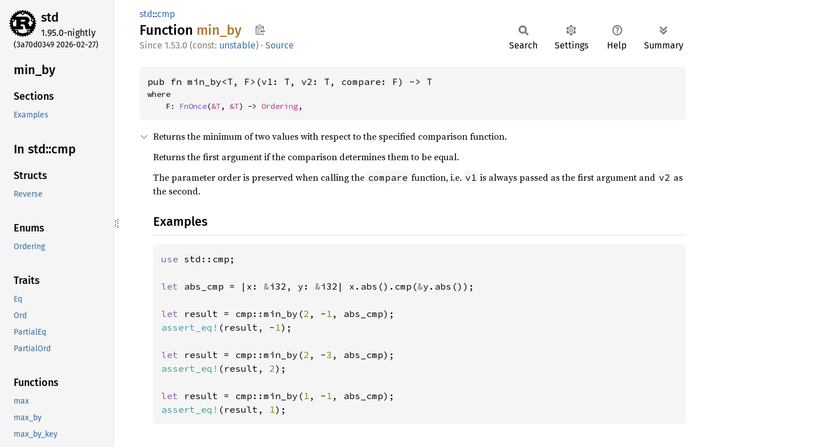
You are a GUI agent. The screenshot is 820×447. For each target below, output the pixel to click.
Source (279, 45)
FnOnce (193, 106)
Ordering (279, 106)
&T (215, 106)
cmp (166, 14)
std (50, 17)
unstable (237, 45)
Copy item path (260, 29)
